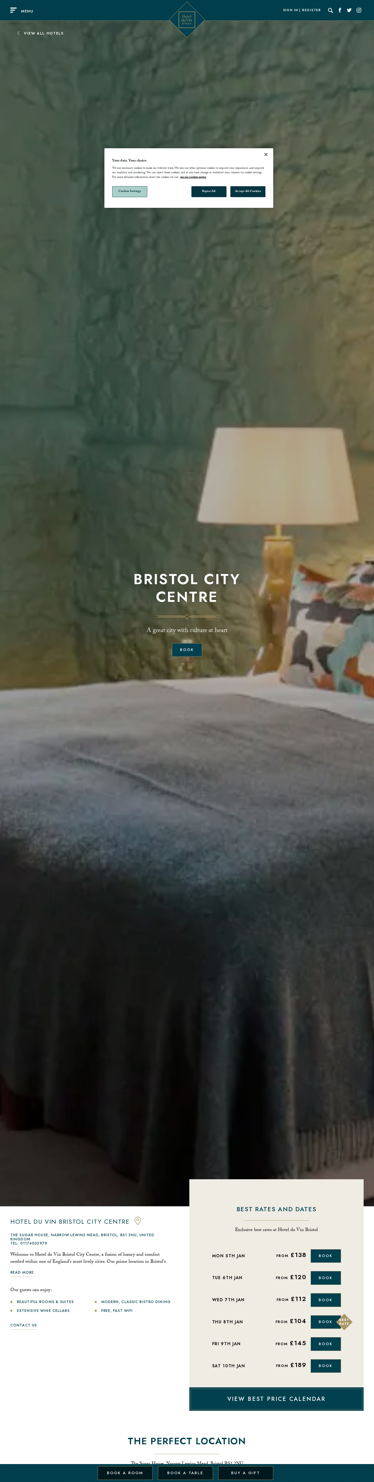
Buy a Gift (245, 1470)
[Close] (266, 154)
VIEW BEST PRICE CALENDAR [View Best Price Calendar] (276, 1405)
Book (187, 650)
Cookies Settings (129, 191)
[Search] (330, 10)
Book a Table (185, 1470)
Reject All (209, 191)
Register (311, 10)
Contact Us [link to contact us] (23, 1325)
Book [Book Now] (324, 1256)
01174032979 (33, 1243)
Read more (22, 1272)
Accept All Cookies (248, 191)
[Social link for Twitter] (349, 10)
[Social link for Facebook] (340, 10)
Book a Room (124, 1470)
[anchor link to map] (138, 1223)
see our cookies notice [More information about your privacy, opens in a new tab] (193, 177)
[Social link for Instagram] (359, 10)
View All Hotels (40, 33)
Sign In (290, 10)
